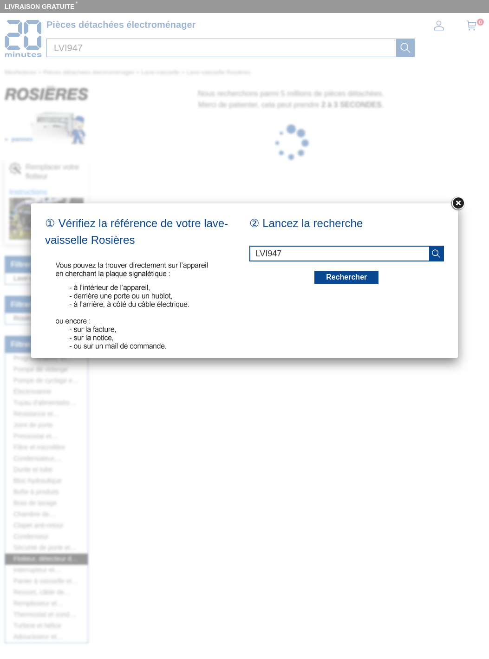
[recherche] (436, 254)
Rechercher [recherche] (346, 277)
